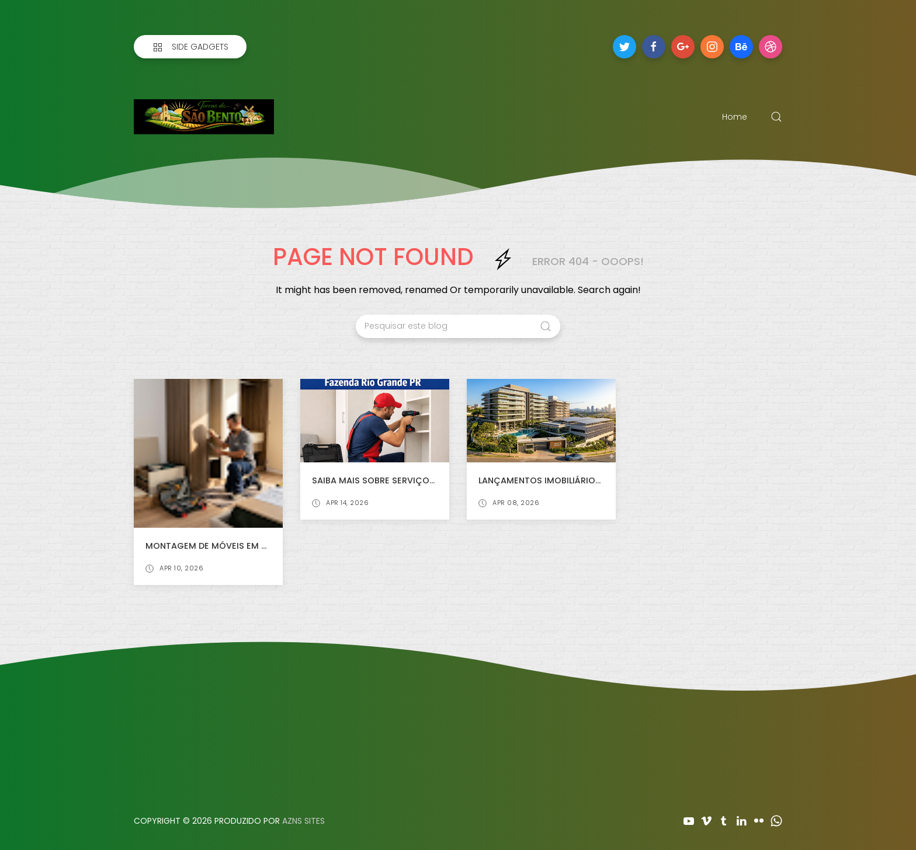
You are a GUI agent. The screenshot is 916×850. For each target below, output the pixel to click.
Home (734, 117)
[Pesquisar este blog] (458, 326)
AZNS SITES (303, 821)
